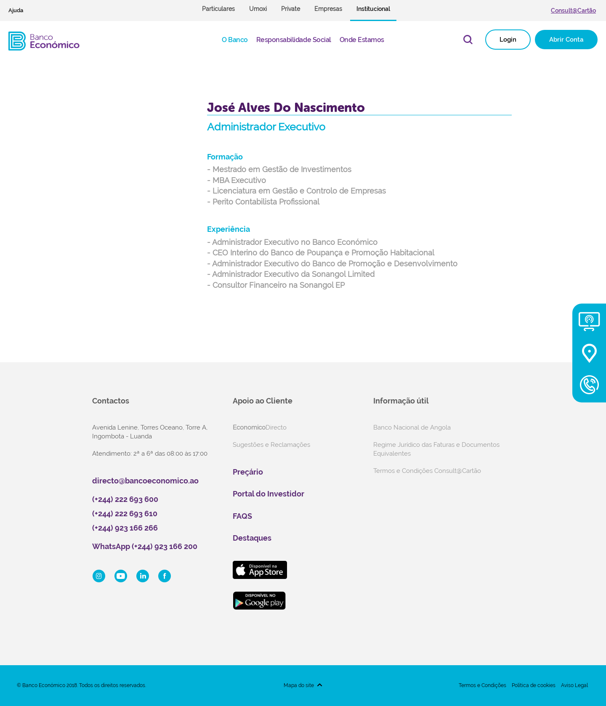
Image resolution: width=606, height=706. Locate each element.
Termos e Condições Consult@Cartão (427, 471)
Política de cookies (534, 685)
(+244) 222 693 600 (125, 499)
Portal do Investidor (268, 493)
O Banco (235, 40)
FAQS (242, 516)
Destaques (252, 537)
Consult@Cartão (573, 10)
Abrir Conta (566, 39)
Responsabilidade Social (293, 40)
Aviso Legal (574, 685)
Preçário (248, 471)
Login (508, 39)
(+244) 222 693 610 (124, 513)
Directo (260, 427)
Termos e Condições (482, 685)
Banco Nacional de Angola (412, 427)
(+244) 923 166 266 (125, 527)
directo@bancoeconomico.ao (145, 480)
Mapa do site (299, 685)
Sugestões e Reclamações (271, 445)
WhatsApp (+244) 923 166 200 (144, 546)
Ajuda (15, 10)
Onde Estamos (362, 40)
